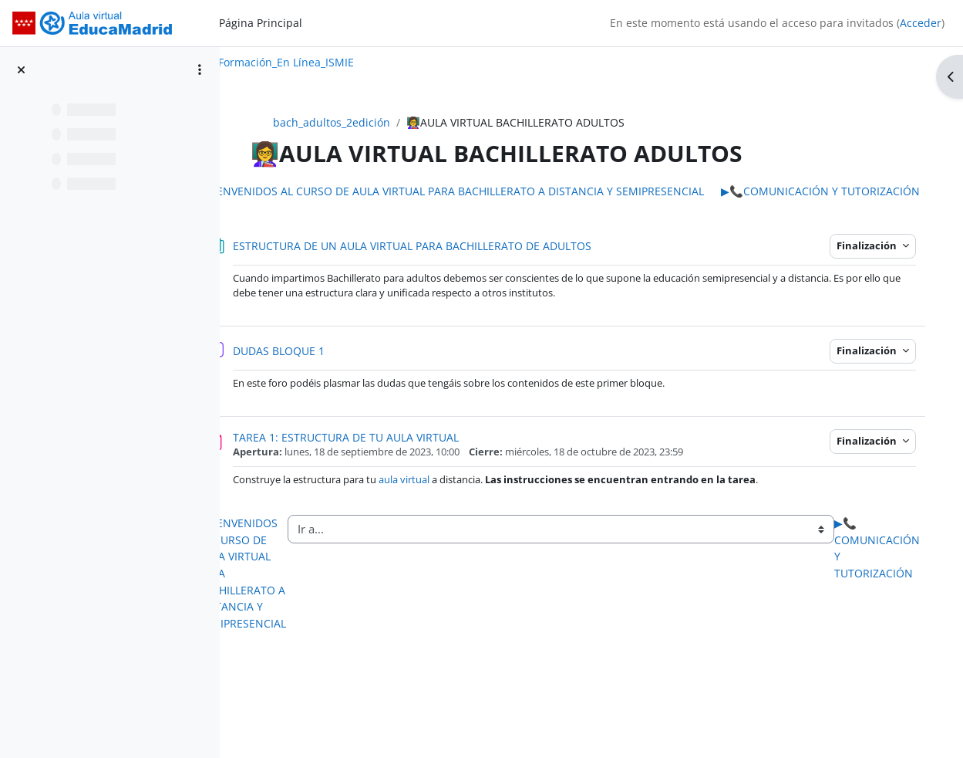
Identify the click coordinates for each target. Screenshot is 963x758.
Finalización (869, 262)
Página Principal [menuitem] (260, 22)
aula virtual (467, 496)
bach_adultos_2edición (364, 122)
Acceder (920, 22)
